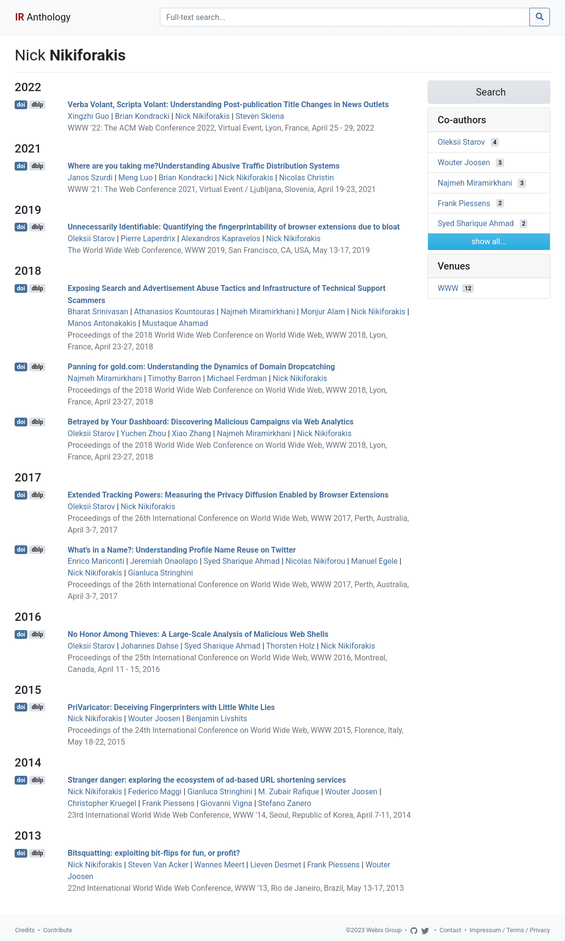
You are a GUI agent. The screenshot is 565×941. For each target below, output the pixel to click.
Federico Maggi (154, 791)
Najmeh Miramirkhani (257, 311)
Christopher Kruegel (102, 803)
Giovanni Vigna (226, 803)
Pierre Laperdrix (148, 238)
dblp (37, 104)
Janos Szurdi (90, 177)
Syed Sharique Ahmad (242, 561)
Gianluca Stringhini (160, 572)
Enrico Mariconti (96, 561)
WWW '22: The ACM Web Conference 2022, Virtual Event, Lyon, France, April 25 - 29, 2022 (221, 128)
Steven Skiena (259, 116)
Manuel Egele (374, 561)
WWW (448, 288)
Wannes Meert (219, 864)
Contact (451, 930)
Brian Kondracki (142, 116)
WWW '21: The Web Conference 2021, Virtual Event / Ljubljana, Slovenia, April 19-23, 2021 (222, 189)
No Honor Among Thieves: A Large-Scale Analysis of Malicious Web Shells (198, 634)
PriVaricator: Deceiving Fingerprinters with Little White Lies (171, 706)
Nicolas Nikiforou (316, 561)
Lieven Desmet (275, 864)
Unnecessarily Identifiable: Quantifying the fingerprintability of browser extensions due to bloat (234, 226)
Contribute (57, 930)
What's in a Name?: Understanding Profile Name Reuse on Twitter (182, 549)
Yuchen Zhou (143, 433)
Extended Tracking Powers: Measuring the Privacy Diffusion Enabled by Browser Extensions (228, 494)
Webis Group (384, 930)
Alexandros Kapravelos (220, 238)
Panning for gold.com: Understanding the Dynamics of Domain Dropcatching (201, 366)
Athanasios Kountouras (174, 311)
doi (21, 104)
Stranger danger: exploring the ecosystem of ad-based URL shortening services (207, 780)
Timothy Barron (174, 378)
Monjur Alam (323, 311)
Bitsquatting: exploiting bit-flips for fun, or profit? (154, 853)
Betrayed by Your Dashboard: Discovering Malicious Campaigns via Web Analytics (210, 421)
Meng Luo (135, 177)
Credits (25, 930)
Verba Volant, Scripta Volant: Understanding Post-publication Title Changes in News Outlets (228, 104)
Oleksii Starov (91, 238)
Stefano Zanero (284, 803)
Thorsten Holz (290, 646)
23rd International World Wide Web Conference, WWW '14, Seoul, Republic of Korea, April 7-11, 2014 (239, 815)
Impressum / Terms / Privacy (509, 930)
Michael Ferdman (237, 378)
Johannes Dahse (150, 646)
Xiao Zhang (191, 433)
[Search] (345, 17)
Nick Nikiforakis (202, 116)
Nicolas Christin (306, 177)
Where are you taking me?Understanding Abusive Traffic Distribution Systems (204, 166)
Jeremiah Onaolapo (164, 561)
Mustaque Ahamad (175, 323)
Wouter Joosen (154, 718)
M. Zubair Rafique (288, 791)
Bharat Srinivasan (98, 311)
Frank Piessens (168, 803)
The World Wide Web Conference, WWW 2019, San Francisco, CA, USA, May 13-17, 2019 (219, 250)
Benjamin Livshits (216, 718)
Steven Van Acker (158, 864)
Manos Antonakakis (102, 323)
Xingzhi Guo (88, 116)
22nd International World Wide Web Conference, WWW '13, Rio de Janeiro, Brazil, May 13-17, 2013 (236, 888)
